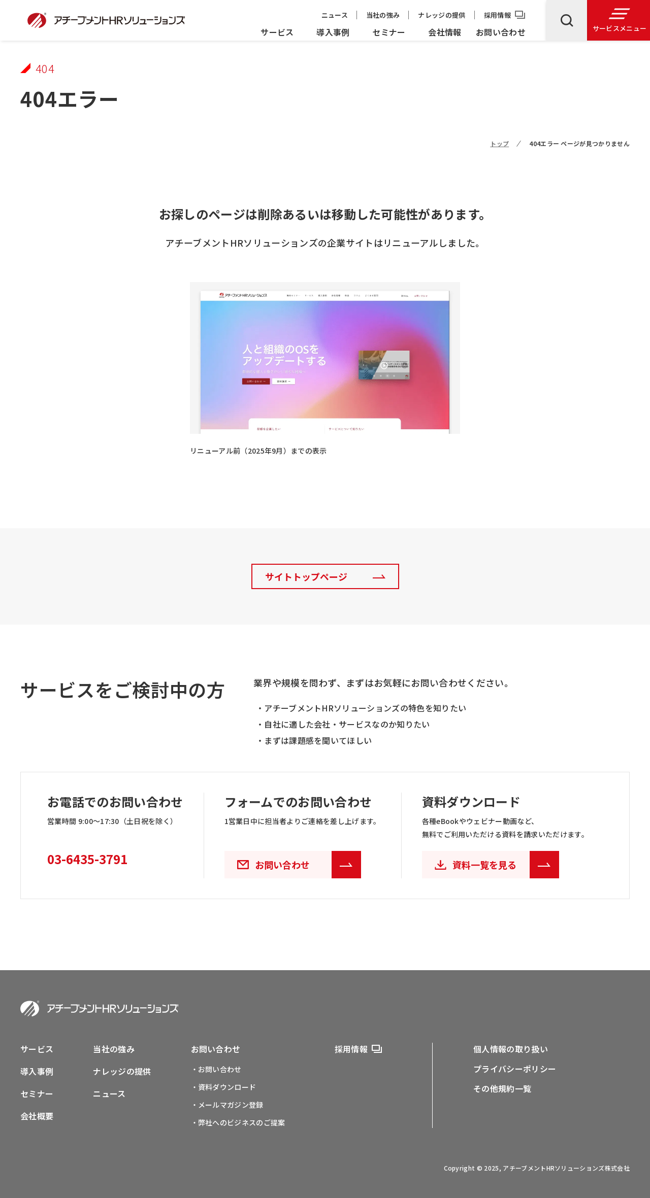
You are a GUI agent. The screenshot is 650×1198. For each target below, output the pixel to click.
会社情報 (444, 32)
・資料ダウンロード (223, 1087)
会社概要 (36, 1116)
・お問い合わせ (216, 1069)
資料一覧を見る (505, 864)
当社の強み (383, 15)
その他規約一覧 (502, 1088)
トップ (499, 143)
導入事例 (332, 32)
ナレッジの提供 (441, 15)
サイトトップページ (306, 576)
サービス (277, 32)
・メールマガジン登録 (227, 1105)
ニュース (334, 15)
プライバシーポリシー (514, 1069)
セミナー (388, 32)
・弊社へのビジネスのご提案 (238, 1122)
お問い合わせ (501, 32)
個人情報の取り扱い (510, 1049)
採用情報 (497, 15)
